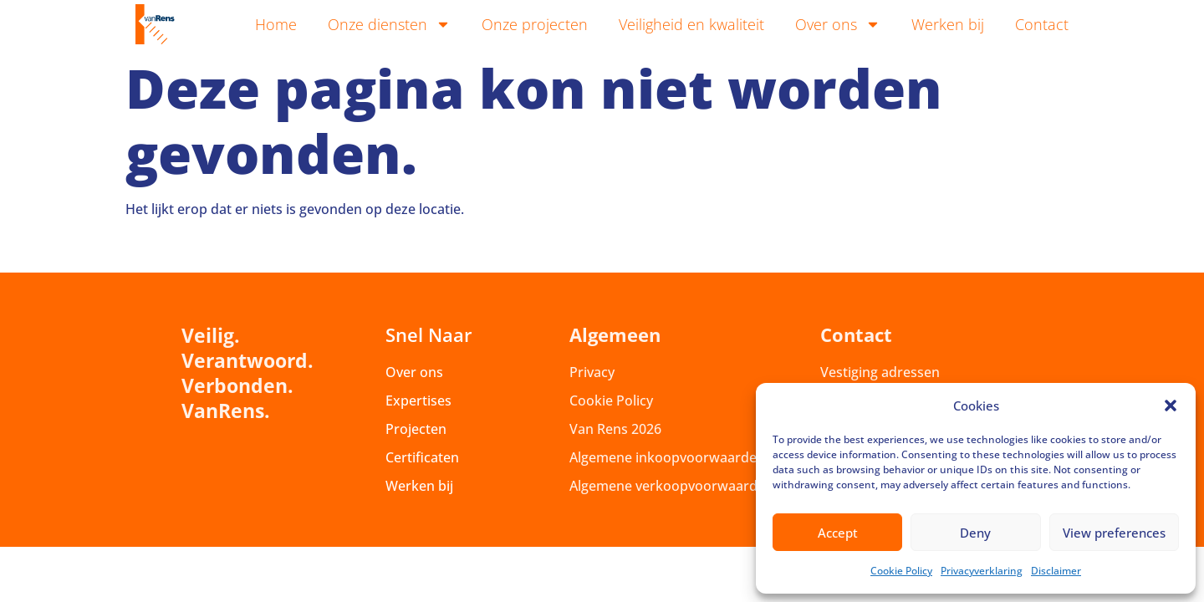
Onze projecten (535, 24)
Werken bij (947, 24)
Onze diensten (389, 24)
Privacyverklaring (982, 571)
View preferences (1114, 532)
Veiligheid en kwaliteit (691, 24)
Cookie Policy (901, 571)
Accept (838, 532)
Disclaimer (1056, 571)
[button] (1170, 405)
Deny (975, 532)
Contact (1042, 24)
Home (276, 24)
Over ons (837, 24)
